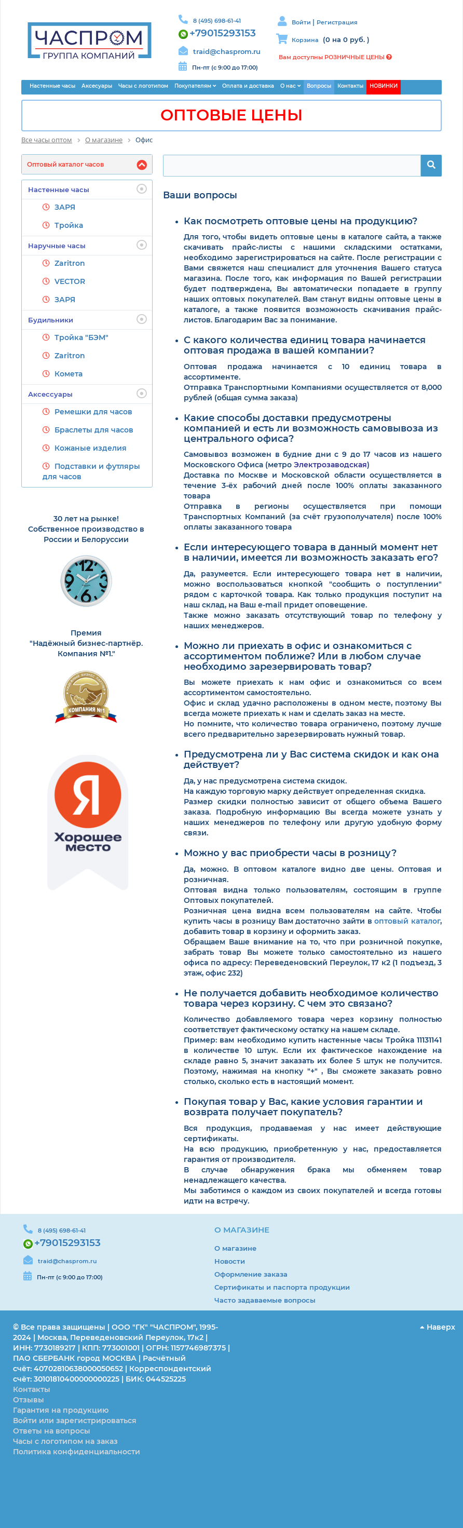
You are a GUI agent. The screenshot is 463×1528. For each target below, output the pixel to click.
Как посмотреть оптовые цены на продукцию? (300, 222)
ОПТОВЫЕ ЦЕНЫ (231, 115)
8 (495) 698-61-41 (217, 20)
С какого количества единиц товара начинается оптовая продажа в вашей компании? (305, 345)
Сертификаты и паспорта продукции (282, 1287)
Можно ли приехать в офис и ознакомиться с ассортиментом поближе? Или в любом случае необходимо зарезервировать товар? (302, 656)
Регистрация (337, 22)
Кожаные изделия (91, 448)
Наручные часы (87, 245)
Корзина (305, 40)
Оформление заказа (251, 1274)
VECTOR (70, 281)
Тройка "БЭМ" (81, 337)
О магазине (235, 1248)
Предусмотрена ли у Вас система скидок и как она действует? (311, 760)
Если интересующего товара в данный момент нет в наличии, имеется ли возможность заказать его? (311, 553)
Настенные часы (87, 189)
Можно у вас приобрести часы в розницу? (290, 853)
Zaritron (70, 263)
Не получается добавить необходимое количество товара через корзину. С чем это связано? (311, 999)
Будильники (87, 319)
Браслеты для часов (94, 430)
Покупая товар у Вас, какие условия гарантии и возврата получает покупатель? (303, 1107)
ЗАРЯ (65, 207)
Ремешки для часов (93, 411)
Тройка (69, 225)
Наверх (437, 1327)
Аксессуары (87, 393)
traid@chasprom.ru (227, 51)
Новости (229, 1261)
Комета (69, 373)
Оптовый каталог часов (65, 164)
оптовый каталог (407, 921)
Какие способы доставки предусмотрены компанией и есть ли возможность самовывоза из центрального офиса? (311, 428)
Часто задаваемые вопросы (265, 1300)
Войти (302, 22)
